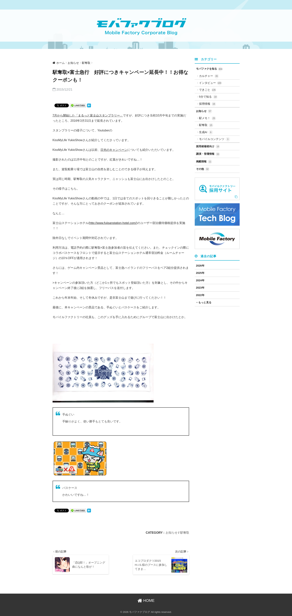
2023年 (200, 287)
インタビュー (210, 83)
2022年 (200, 295)
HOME (146, 600)
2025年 (200, 272)
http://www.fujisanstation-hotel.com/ (112, 223)
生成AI (206, 132)
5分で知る (208, 97)
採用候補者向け (208, 146)
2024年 (200, 280)
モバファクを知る (209, 69)
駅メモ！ (207, 118)
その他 (203, 169)
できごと (207, 90)
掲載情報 (204, 161)
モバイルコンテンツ (214, 139)
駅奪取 (184, 532)
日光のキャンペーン (113, 149)
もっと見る (204, 302)
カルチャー (209, 76)
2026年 (200, 265)
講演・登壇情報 (208, 154)
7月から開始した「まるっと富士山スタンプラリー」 (88, 115)
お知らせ (172, 532)
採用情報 (207, 104)
